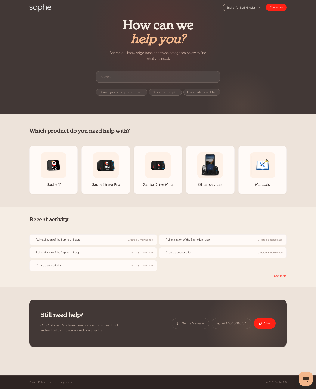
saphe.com (67, 382)
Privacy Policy (37, 382)
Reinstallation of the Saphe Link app (58, 239)
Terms (52, 382)
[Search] (158, 76)
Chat (276, 7)
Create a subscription (165, 92)
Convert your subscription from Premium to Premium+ (123, 92)
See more (280, 276)
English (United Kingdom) (244, 7)
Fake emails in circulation (201, 92)
